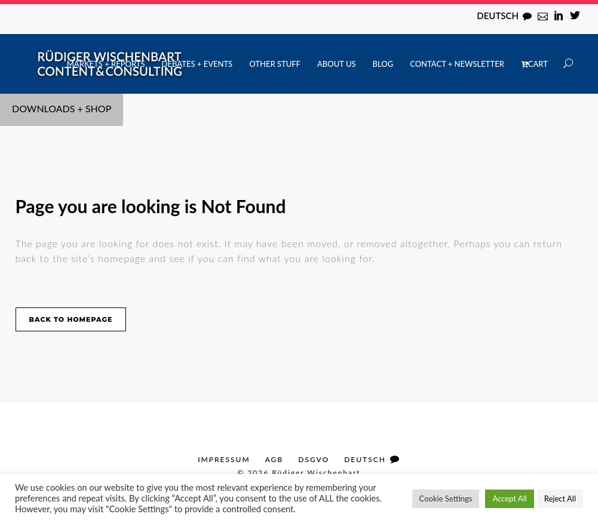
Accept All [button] (509, 498)
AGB (274, 459)
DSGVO (313, 459)
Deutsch (498, 15)
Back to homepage (71, 319)
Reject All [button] (560, 498)
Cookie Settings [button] (446, 498)
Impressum (224, 459)
